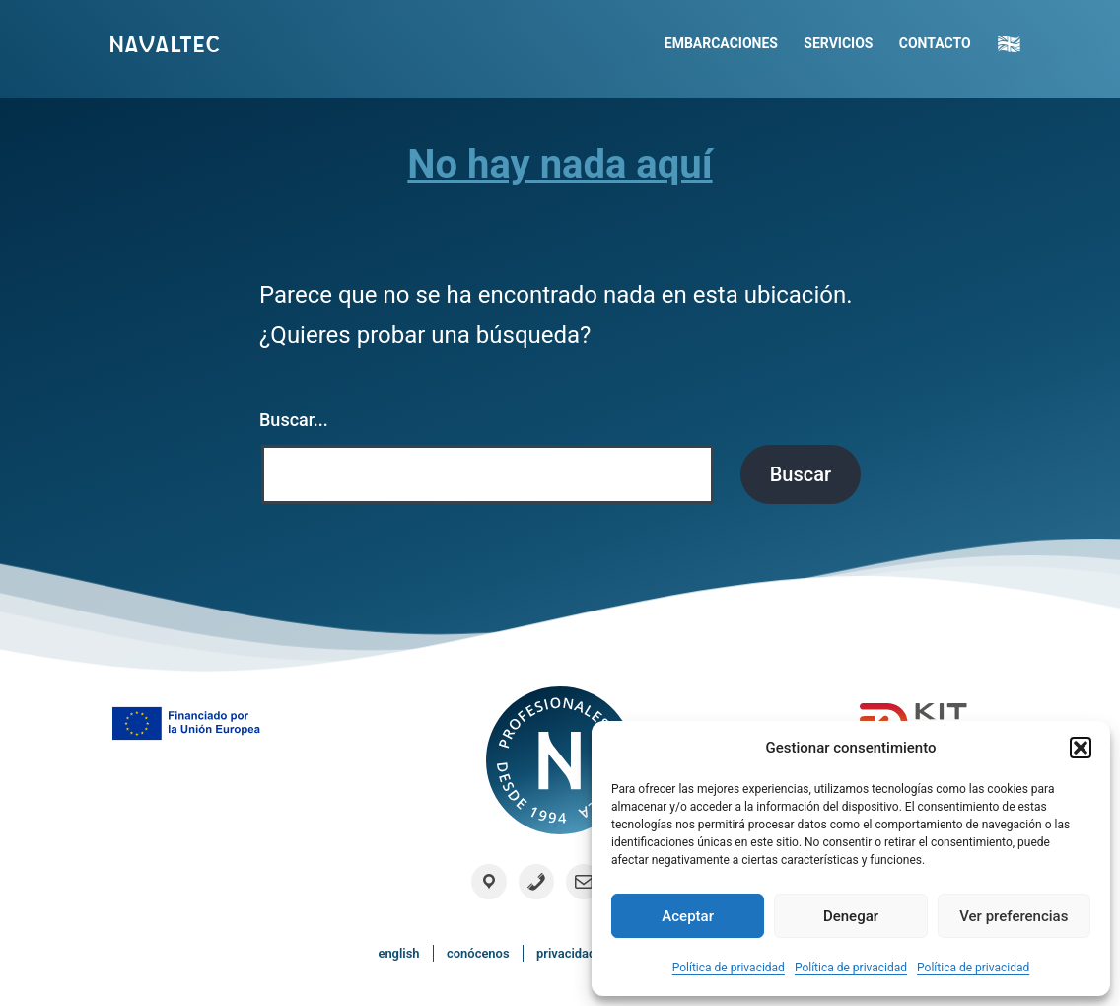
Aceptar (688, 916)
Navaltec (164, 44)
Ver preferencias (1013, 916)
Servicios (838, 43)
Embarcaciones (721, 43)
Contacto (935, 43)
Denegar (850, 916)
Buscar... (293, 419)
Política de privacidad (728, 967)
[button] (1080, 747)
